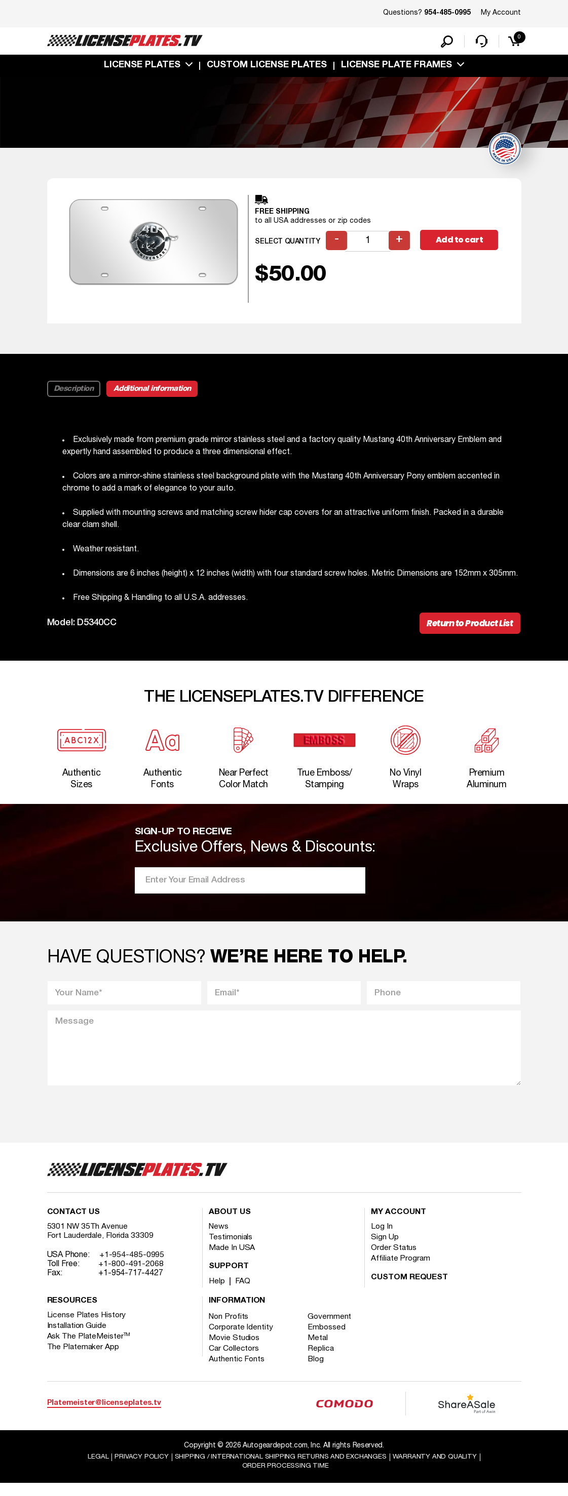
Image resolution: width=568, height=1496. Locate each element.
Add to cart (461, 243)
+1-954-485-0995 (132, 1266)
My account (398, 1224)
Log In (382, 1238)
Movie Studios (234, 1349)
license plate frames (396, 67)
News (219, 1238)
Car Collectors (234, 1360)
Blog (318, 1370)
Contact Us (73, 1224)
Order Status (394, 1259)
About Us (229, 1224)
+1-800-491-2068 (131, 1275)
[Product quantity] (368, 243)
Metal (320, 1349)
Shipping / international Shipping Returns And (279, 1469)
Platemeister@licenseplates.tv (104, 1415)
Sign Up (384, 1248)
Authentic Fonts (237, 1370)
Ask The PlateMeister (89, 1348)
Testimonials (231, 1248)
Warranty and (439, 1469)
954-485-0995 (447, 13)
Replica (323, 1360)
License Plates (142, 67)
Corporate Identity (241, 1339)
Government (332, 1328)
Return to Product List (467, 626)
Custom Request (409, 1289)
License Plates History (87, 1326)
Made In (232, 1259)
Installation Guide (77, 1337)
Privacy (136, 1469)
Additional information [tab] (154, 390)
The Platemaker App (83, 1358)
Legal (92, 1469)
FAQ (243, 1293)
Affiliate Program (401, 1270)
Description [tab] (74, 390)
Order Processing (285, 1478)
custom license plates (267, 67)
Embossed (329, 1339)
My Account (501, 13)
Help (217, 1293)
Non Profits (229, 1328)
